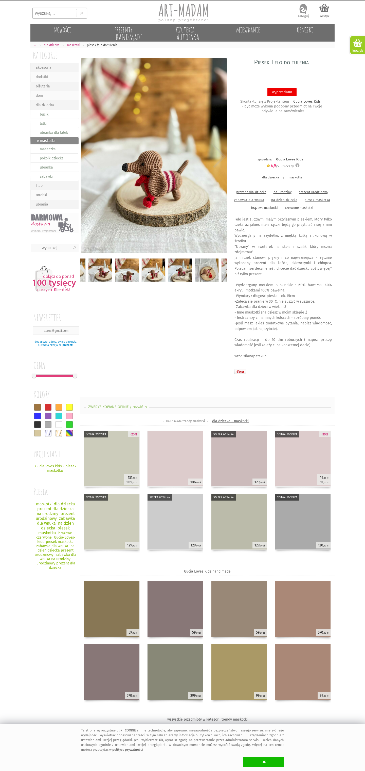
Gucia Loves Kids (307, 101)
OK (264, 762)
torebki (41, 195)
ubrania (42, 204)
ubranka (46, 167)
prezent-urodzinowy (313, 192)
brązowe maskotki (264, 208)
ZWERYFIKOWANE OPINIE (118, 407)
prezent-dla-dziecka (251, 192)
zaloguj (303, 16)
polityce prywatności (127, 749)
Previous (88, 156)
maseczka (48, 149)
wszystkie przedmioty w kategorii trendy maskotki (207, 719)
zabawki (46, 176)
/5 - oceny (280, 166)
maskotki (295, 177)
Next (218, 156)
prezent (67, 345)
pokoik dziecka (52, 158)
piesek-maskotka (317, 200)
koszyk (324, 16)
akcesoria (43, 67)
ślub (39, 185)
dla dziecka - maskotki (230, 421)
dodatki (42, 77)
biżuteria (43, 86)
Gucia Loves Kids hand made (207, 571)
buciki (44, 114)
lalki (43, 123)
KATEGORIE (45, 55)
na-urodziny (282, 192)
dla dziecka (45, 105)
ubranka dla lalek (54, 133)
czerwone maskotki (299, 208)
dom (39, 96)
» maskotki (46, 141)
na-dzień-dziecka (284, 200)
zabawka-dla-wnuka (249, 200)
